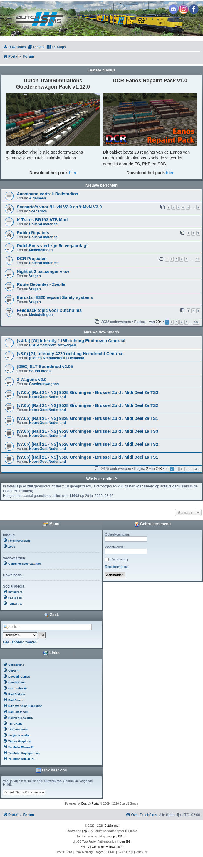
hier (72, 172)
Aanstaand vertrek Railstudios (47, 194)
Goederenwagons (44, 384)
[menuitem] (14, 47)
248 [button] (196, 469)
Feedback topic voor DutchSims (49, 310)
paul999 (125, 841)
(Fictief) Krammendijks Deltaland (56, 358)
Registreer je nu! (117, 566)
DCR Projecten (32, 258)
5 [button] (186, 322)
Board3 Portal (90, 803)
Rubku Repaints (33, 232)
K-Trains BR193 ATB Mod (42, 219)
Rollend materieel (44, 224)
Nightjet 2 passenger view (43, 271)
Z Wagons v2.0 (31, 379)
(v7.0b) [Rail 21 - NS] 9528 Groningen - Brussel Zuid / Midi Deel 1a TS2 (87, 444)
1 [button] (167, 469)
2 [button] (171, 322)
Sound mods (40, 371)
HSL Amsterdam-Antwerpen (52, 345)
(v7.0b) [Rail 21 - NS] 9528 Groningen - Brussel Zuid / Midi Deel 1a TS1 (87, 457)
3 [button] (176, 322)
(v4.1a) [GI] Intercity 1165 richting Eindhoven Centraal (71, 340)
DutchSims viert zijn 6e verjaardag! (52, 245)
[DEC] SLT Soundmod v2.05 (45, 366)
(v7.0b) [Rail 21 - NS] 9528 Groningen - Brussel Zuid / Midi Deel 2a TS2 (87, 405)
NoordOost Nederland (47, 397)
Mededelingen (41, 250)
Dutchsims (111, 825)
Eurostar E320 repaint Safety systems (55, 297)
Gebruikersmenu (152, 524)
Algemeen (37, 198)
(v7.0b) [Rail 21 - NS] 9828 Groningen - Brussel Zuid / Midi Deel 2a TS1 (87, 418)
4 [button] (181, 322)
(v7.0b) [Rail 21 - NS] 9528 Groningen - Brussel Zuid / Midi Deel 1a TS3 (87, 431)
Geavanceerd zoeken (20, 642)
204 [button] (196, 322)
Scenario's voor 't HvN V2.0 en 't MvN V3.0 (59, 206)
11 (197, 259)
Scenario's (38, 211)
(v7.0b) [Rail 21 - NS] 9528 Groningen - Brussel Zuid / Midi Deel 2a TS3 (87, 392)
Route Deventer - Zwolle (41, 284)
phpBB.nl (119, 836)
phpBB (86, 831)
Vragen (35, 276)
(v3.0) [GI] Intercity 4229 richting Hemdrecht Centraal (70, 353)
